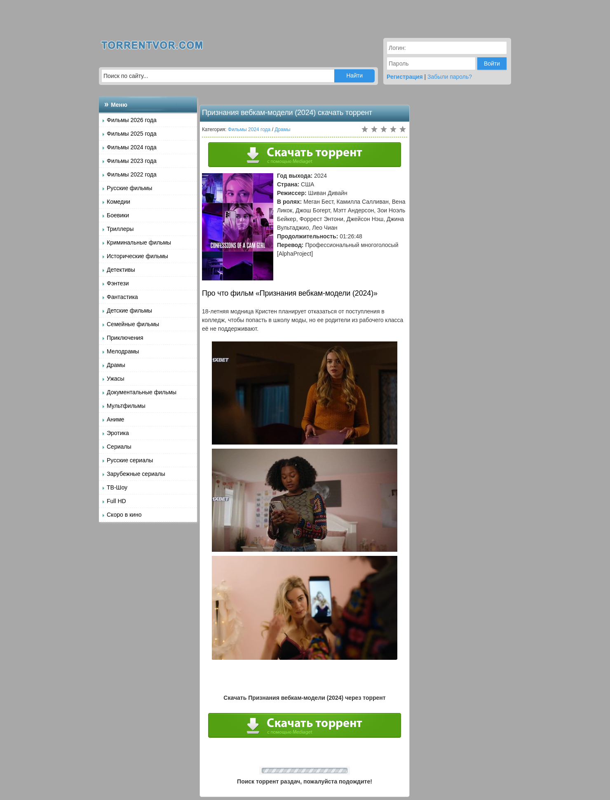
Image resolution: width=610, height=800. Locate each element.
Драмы (116, 365)
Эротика (118, 433)
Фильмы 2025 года (132, 133)
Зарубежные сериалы (136, 474)
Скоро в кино (124, 514)
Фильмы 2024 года (132, 147)
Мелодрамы (123, 351)
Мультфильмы (126, 405)
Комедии (118, 201)
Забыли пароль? (449, 76)
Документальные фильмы (141, 392)
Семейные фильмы (133, 324)
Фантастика (122, 297)
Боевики (118, 215)
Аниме (115, 419)
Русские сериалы (130, 460)
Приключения (125, 337)
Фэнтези (118, 283)
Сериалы (119, 446)
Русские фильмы (129, 188)
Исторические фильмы (137, 256)
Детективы (121, 269)
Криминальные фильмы (139, 242)
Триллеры (120, 229)
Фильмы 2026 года (132, 120)
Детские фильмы (129, 310)
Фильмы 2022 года (132, 174)
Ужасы (115, 378)
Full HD (116, 501)
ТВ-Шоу (117, 487)
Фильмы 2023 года (132, 161)
